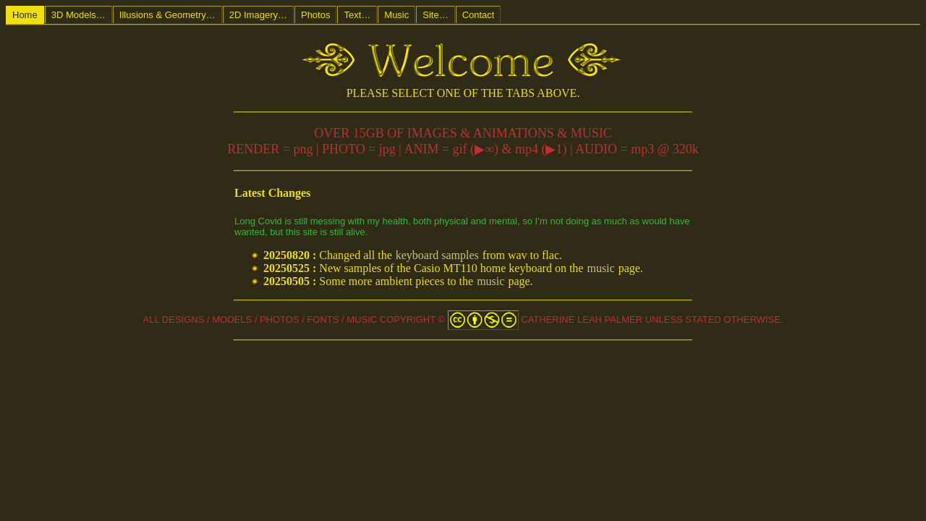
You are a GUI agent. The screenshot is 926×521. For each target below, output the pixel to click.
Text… (357, 14)
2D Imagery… (258, 14)
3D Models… (78, 14)
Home (25, 14)
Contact (478, 14)
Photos (315, 14)
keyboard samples (437, 255)
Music (396, 14)
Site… (435, 14)
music (600, 268)
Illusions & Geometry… (167, 14)
